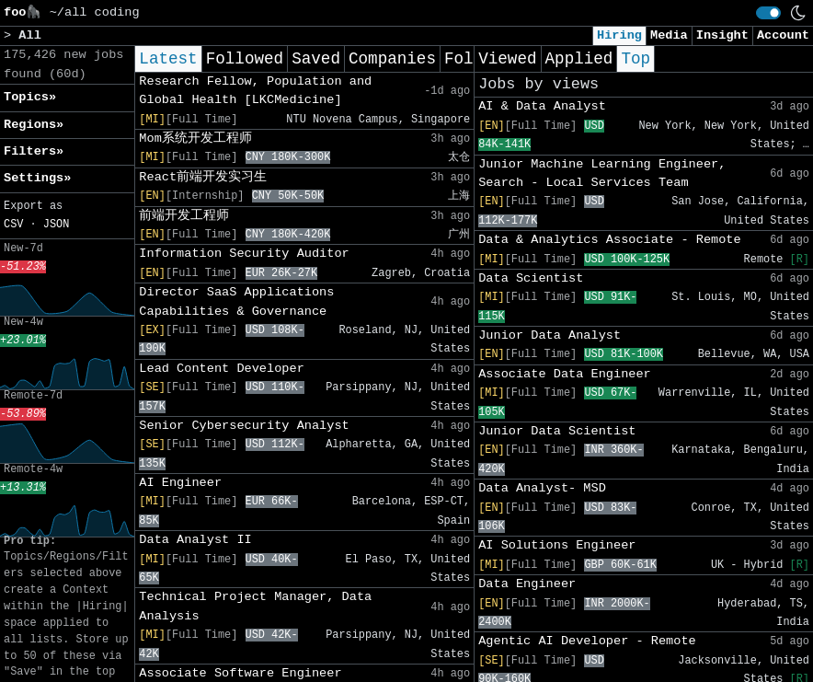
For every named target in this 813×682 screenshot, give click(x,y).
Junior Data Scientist (557, 431)
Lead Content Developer (221, 369)
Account (783, 35)
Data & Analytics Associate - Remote (609, 240)
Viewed (507, 59)
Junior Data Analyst (549, 335)
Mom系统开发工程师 (195, 138)
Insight (722, 35)
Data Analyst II (195, 540)
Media (669, 35)
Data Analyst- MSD (542, 488)
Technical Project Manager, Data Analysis (255, 606)
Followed (244, 59)
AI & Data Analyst (542, 106)
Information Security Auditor (244, 253)
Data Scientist (530, 278)
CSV (13, 224)
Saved (316, 59)
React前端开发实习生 (203, 177)
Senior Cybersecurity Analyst (244, 426)
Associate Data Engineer (564, 374)
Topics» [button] (30, 97)
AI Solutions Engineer (557, 545)
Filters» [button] (33, 151)
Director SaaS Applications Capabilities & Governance (236, 301)
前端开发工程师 (184, 216)
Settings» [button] (37, 178)
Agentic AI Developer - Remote (587, 641)
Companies (392, 59)
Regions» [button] (33, 125)
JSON (56, 224)
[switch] (768, 12)
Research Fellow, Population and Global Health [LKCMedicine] (255, 91)
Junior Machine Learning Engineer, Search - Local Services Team (602, 173)
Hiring (619, 35)
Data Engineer (527, 584)
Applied (579, 59)
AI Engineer (180, 483)
